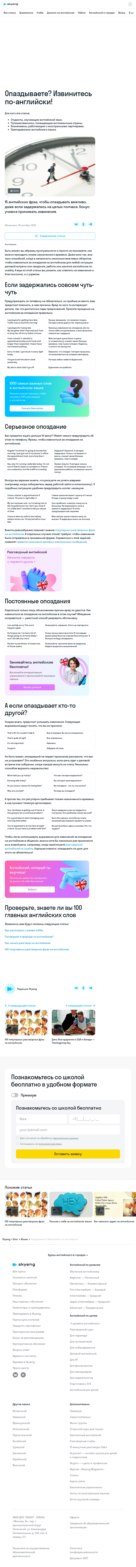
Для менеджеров (81, 1371)
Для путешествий (81, 1341)
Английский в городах (102, 12)
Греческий (19, 1453)
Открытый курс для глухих (86, 1429)
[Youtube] (23, 1375)
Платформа (20, 1289)
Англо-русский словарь (85, 1499)
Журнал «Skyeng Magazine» (87, 1469)
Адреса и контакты (24, 1356)
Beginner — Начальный (84, 1277)
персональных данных (65, 1138)
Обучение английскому (84, 1271)
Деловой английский (83, 1353)
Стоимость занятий (25, 1277)
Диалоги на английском (60, 12)
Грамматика (26, 12)
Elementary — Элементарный (88, 1283)
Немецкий (19, 1417)
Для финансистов (81, 1365)
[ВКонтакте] (15, 1375)
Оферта (74, 1517)
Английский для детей (84, 1390)
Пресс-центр (21, 1368)
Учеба (40, 12)
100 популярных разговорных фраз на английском (37, 949)
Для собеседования (82, 1347)
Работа (82, 12)
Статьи (74, 1475)
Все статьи (10, 12)
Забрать (32, 889)
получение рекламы (50, 1143)
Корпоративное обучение (29, 1344)
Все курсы (19, 1271)
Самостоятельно (80, 1417)
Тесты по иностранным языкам (89, 1493)
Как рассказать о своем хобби (24, 930)
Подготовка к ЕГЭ (80, 1384)
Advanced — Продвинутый (86, 1307)
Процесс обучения (24, 1283)
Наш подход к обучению (28, 1301)
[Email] (68, 1129)
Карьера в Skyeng (24, 1362)
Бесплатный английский (85, 1435)
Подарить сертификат (27, 1325)
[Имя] (41, 1118)
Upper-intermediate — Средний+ (90, 1301)
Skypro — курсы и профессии (88, 1463)
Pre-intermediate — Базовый (88, 1289)
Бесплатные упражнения (86, 1487)
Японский (19, 1465)
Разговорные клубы (82, 1441)
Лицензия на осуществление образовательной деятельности (31, 1552)
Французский (21, 1423)
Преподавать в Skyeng (27, 1313)
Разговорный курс (81, 1329)
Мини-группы (78, 1423)
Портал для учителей (26, 1319)
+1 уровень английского (85, 1323)
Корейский (20, 1459)
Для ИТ (74, 1359)
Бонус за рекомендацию (28, 1338)
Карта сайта (77, 1481)
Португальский (22, 1435)
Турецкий (19, 1447)
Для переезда (78, 1335)
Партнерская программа (28, 1331)
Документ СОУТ (79, 1558)
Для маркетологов (81, 1377)
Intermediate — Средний (85, 1295)
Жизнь (121, 12)
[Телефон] (94, 1118)
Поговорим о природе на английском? (29, 936)
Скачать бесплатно (32, 408)
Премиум (76, 1411)
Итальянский (21, 1429)
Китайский (19, 1441)
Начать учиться (32, 687)
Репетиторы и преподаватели (31, 1307)
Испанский (20, 1411)
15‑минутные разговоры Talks (88, 1447)
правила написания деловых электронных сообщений (52, 542)
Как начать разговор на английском (27, 943)
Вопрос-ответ (21, 1350)
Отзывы (17, 1295)
